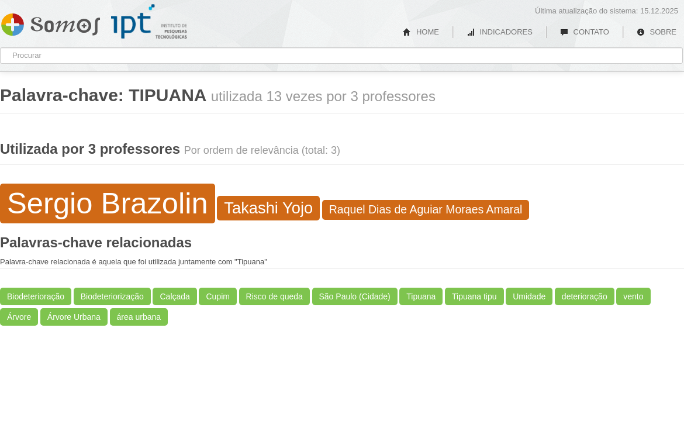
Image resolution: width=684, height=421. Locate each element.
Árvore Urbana (74, 317)
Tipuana (421, 296)
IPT (149, 21)
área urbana (139, 317)
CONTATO (584, 31)
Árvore (19, 317)
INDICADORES (500, 31)
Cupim (217, 296)
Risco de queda (274, 296)
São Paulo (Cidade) (355, 296)
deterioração (584, 296)
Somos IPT (50, 22)
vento (633, 296)
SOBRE (656, 31)
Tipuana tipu (474, 296)
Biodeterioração (35, 296)
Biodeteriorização (112, 296)
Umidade (529, 296)
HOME (421, 31)
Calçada (174, 296)
